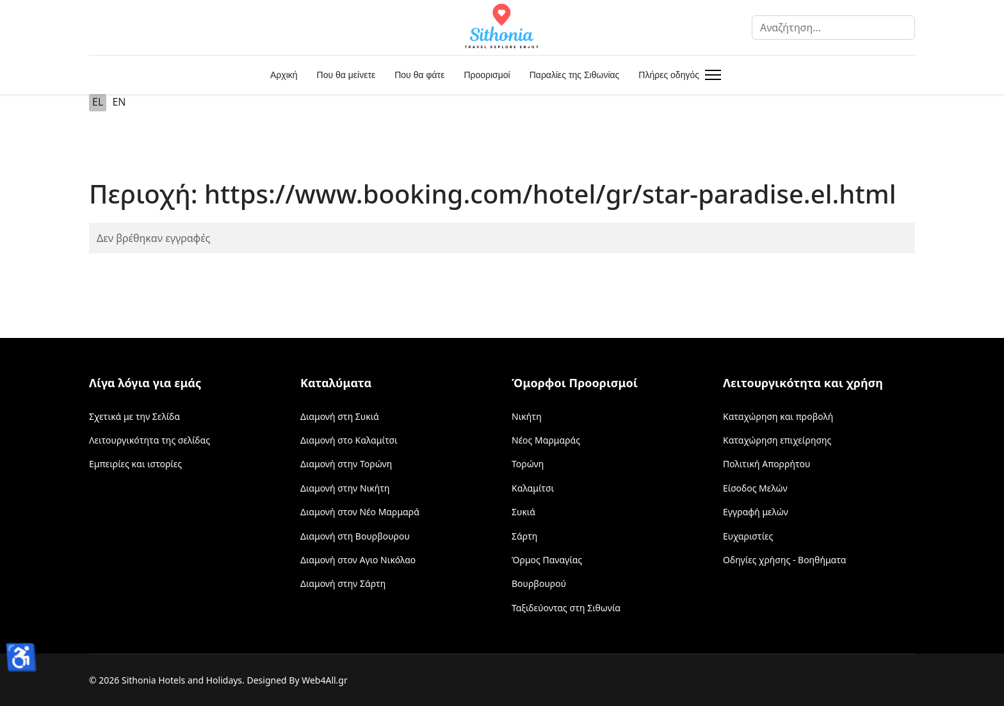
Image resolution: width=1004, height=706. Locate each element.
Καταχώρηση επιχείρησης (777, 440)
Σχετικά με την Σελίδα (134, 416)
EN (118, 102)
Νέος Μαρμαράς (546, 440)
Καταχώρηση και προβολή (778, 416)
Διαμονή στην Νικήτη (345, 488)
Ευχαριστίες (748, 536)
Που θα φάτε (419, 75)
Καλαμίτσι (533, 488)
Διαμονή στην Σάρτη (342, 583)
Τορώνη (528, 464)
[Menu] (710, 75)
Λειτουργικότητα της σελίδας (149, 440)
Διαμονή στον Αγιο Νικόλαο (358, 560)
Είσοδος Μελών (755, 488)
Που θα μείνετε (346, 75)
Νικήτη (527, 416)
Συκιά (523, 512)
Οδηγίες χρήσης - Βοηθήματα (784, 560)
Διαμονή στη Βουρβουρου (355, 536)
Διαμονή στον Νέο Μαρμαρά (359, 512)
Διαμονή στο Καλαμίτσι (349, 440)
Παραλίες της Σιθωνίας (575, 75)
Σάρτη (524, 536)
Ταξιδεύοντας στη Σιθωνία (566, 608)
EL (97, 102)
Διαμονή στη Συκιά (339, 416)
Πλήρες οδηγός (668, 75)
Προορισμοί (487, 75)
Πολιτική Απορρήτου (766, 464)
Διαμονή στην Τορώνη (346, 464)
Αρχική (284, 75)
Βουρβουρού (539, 583)
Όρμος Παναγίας (547, 560)
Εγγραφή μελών (755, 512)
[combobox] (833, 27)
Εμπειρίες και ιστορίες (135, 464)
